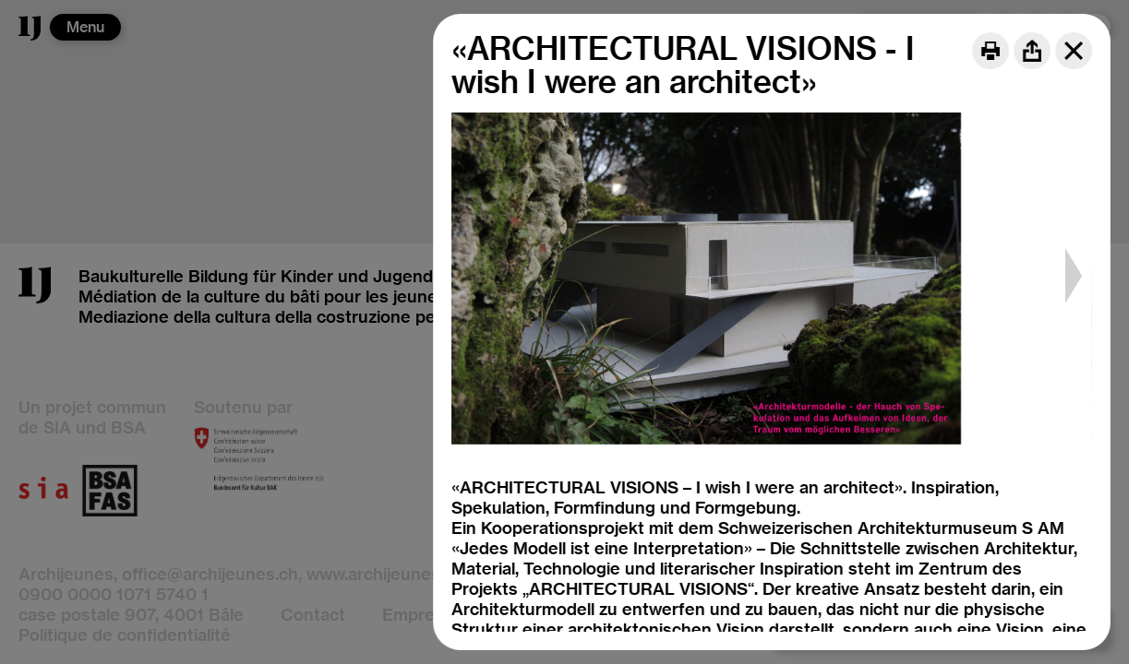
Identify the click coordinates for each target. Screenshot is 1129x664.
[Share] (1032, 50)
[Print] (990, 50)
